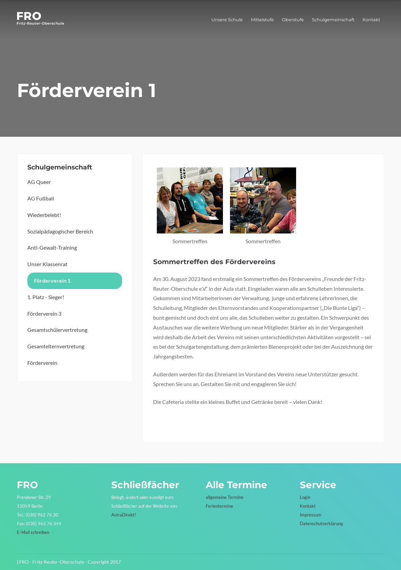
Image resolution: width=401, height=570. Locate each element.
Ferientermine (219, 506)
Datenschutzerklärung (321, 523)
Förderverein (42, 362)
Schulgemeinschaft (333, 19)
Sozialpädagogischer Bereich (60, 231)
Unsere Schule (227, 19)
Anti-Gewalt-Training (52, 247)
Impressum (310, 514)
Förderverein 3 (44, 313)
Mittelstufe (262, 19)
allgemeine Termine (225, 497)
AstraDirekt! (123, 514)
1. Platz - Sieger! (45, 297)
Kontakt (371, 19)
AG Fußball (40, 198)
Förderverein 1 (52, 280)
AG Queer (39, 182)
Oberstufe (293, 19)
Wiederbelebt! (44, 215)
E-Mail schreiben (33, 532)
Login (305, 497)
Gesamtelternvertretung (55, 346)
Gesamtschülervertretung (57, 329)
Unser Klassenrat (47, 264)
